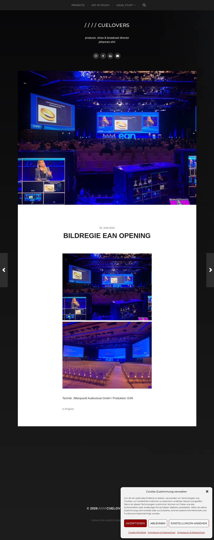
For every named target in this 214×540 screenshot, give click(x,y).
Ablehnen (157, 523)
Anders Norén (114, 520)
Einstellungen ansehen (189, 523)
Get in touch (100, 5)
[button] (207, 491)
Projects (78, 5)
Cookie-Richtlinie (137, 532)
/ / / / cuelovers (107, 25)
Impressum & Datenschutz (161, 532)
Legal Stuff (124, 5)
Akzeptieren (135, 523)
